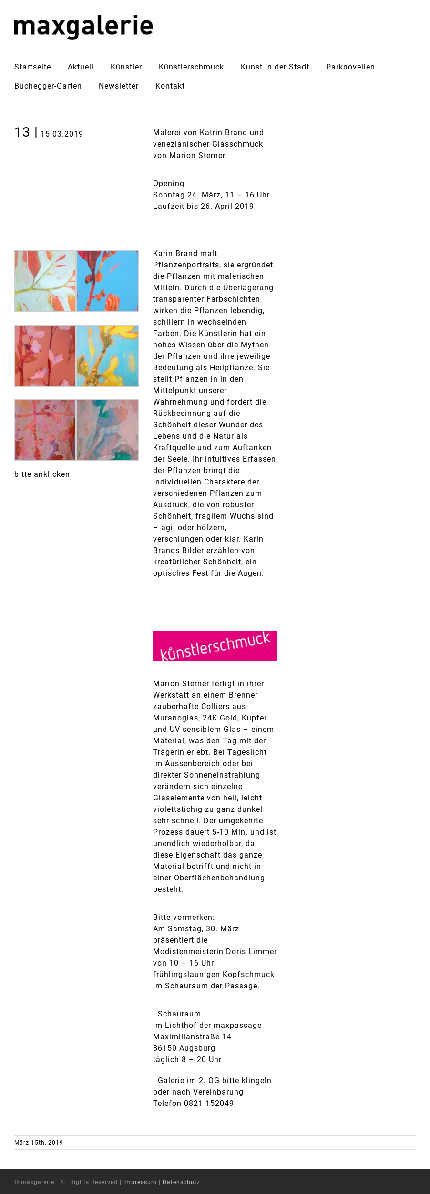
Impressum (140, 1182)
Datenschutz (181, 1182)
